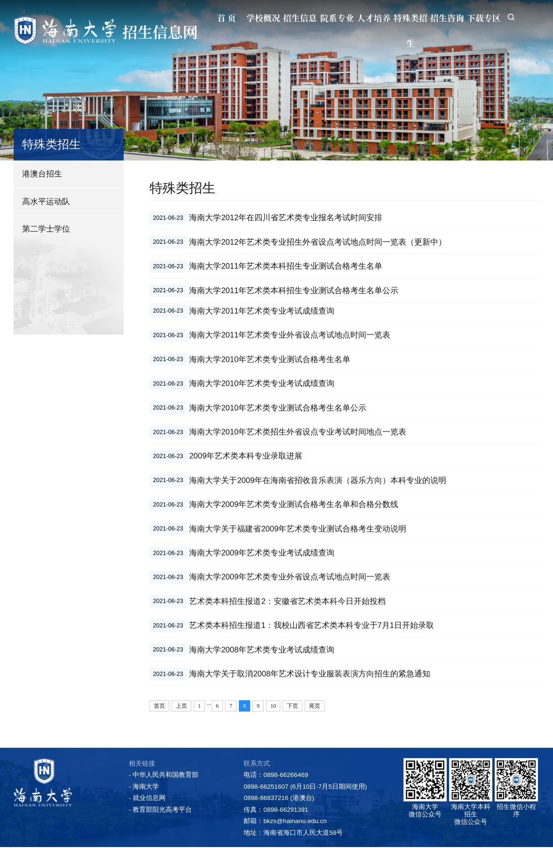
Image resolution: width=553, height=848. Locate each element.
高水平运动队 (46, 201)
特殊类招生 (400, 30)
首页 (159, 707)
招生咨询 (440, 18)
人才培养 (360, 18)
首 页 (201, 18)
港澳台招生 (42, 173)
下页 (292, 707)
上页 (181, 707)
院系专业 (321, 18)
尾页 (314, 707)
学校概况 (241, 18)
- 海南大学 (144, 788)
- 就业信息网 (147, 799)
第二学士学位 (46, 228)
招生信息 (281, 18)
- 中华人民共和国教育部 (163, 776)
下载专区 (480, 18)
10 (273, 707)
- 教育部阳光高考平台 (160, 811)
